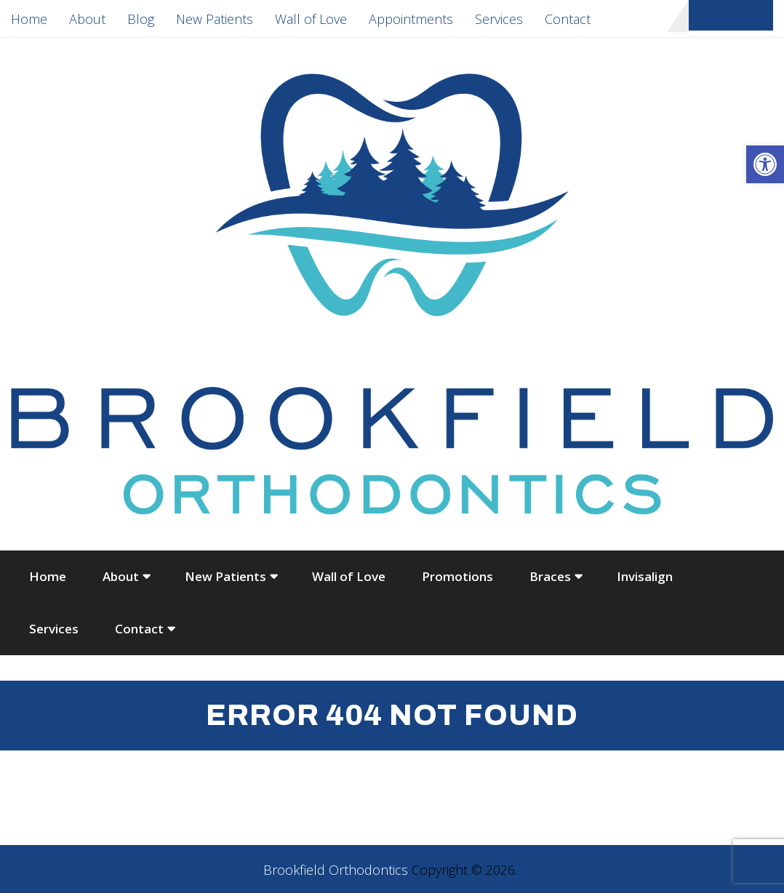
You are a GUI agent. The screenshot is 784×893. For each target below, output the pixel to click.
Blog (140, 19)
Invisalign (645, 576)
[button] (765, 164)
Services (499, 19)
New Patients (214, 19)
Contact (568, 19)
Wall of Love (311, 19)
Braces (550, 576)
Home (29, 19)
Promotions (457, 576)
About (87, 19)
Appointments (411, 19)
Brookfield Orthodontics (335, 869)
